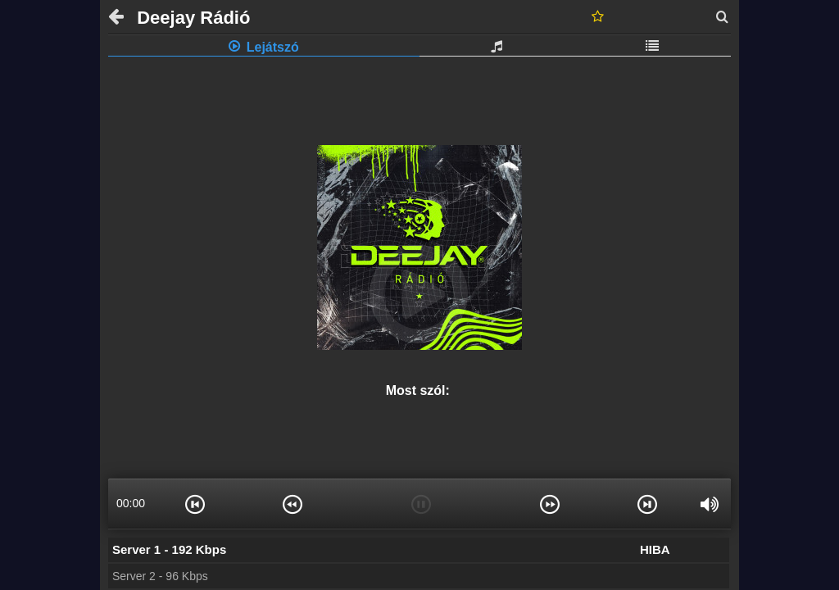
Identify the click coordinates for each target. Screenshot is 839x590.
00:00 (130, 503)
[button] (195, 503)
